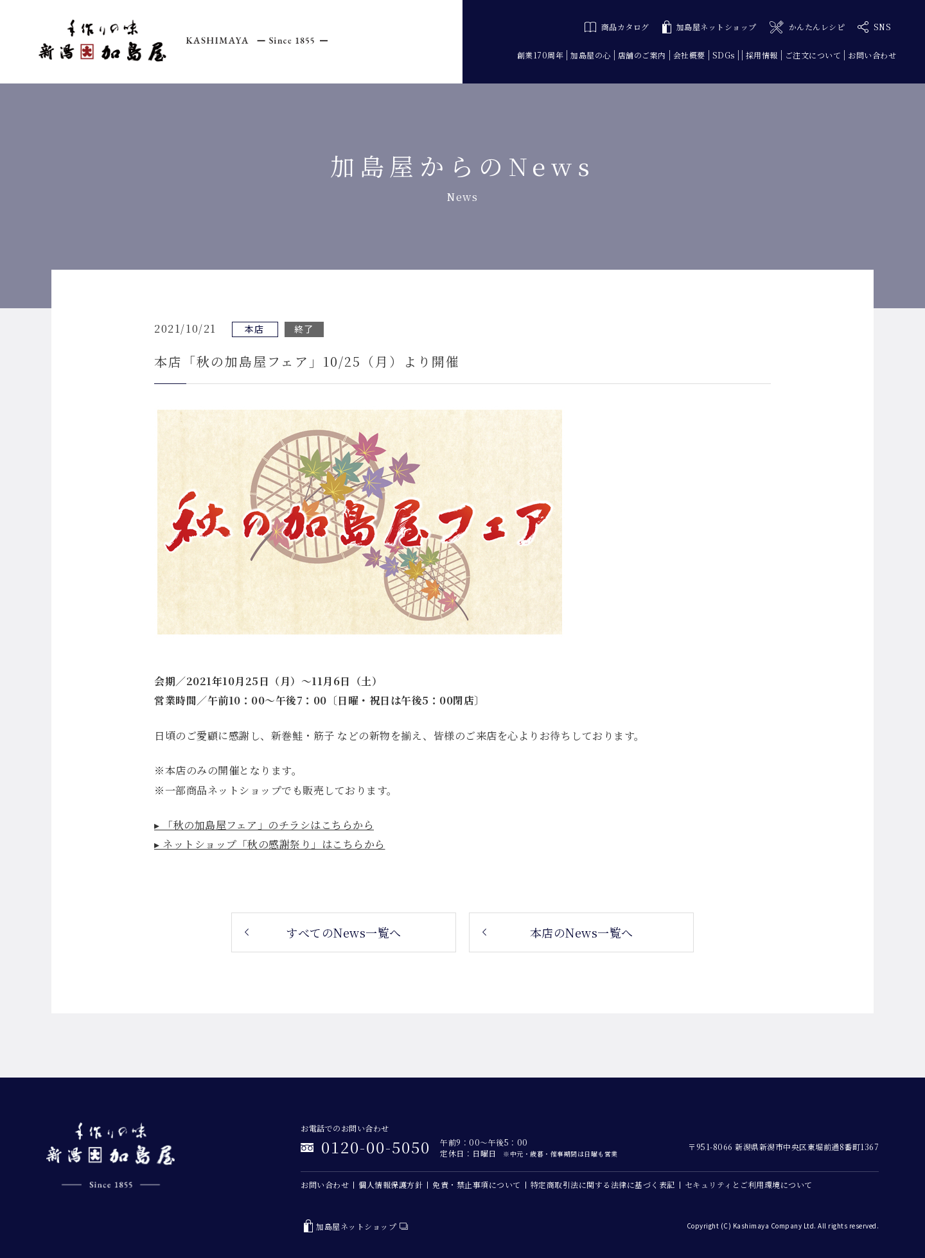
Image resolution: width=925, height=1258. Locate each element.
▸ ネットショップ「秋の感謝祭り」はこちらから (269, 844)
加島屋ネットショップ (709, 27)
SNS (874, 27)
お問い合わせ (872, 54)
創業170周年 (540, 54)
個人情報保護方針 (390, 1184)
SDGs (723, 54)
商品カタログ (617, 26)
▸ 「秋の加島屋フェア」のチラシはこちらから (264, 824)
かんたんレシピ (807, 27)
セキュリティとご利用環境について (749, 1184)
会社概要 (689, 54)
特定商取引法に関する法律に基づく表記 (603, 1184)
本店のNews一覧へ (581, 932)
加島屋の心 (590, 54)
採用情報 (762, 54)
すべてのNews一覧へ (343, 932)
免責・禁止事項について (476, 1184)
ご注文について (813, 54)
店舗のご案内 (642, 54)
